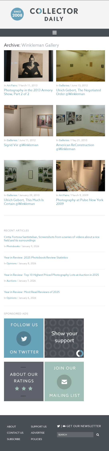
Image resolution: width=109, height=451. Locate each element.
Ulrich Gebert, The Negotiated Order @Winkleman (78, 92)
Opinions (12, 263)
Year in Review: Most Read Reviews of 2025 (32, 292)
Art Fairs (12, 85)
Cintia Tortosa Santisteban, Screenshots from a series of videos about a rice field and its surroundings (51, 238)
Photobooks (13, 246)
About (11, 426)
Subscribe (13, 439)
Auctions (11, 280)
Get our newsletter (82, 426)
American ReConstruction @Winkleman (75, 147)
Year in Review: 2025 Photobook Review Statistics (36, 257)
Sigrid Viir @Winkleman (21, 145)
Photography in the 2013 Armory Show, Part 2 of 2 (28, 92)
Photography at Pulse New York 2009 (79, 202)
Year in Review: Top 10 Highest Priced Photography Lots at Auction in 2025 (51, 275)
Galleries (64, 85)
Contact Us (15, 432)
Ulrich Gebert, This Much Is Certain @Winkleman (24, 202)
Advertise (38, 432)
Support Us (39, 426)
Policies (36, 439)
